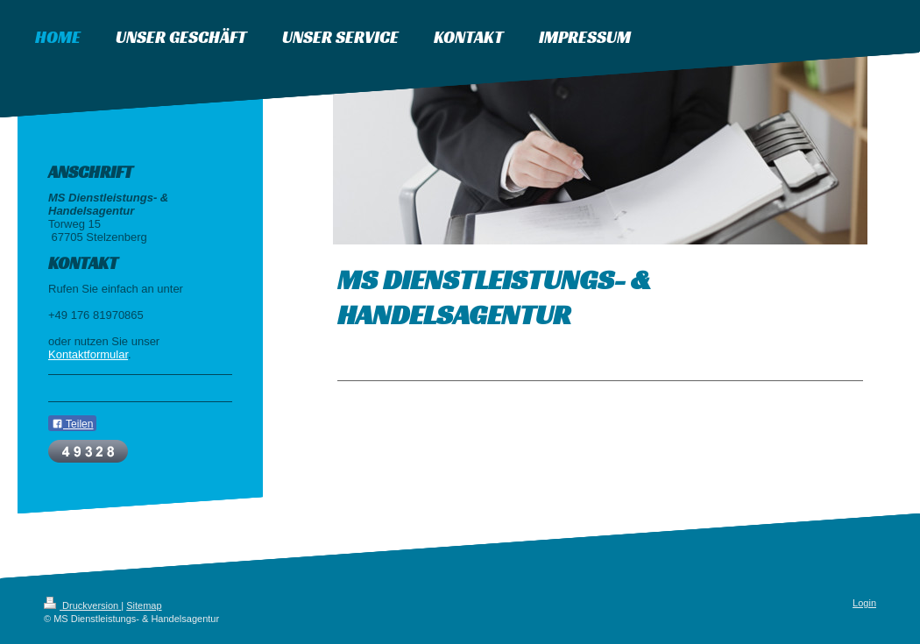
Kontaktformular (88, 354)
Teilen (72, 424)
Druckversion (82, 605)
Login (864, 603)
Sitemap (143, 605)
